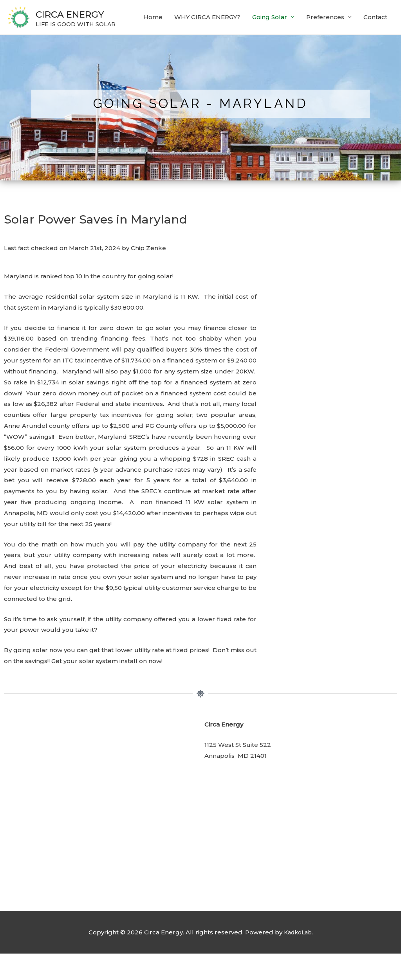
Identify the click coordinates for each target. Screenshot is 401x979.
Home (153, 48)
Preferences (325, 48)
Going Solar (269, 48)
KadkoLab (297, 957)
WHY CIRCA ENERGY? (207, 48)
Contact (375, 48)
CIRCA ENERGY (89, 13)
